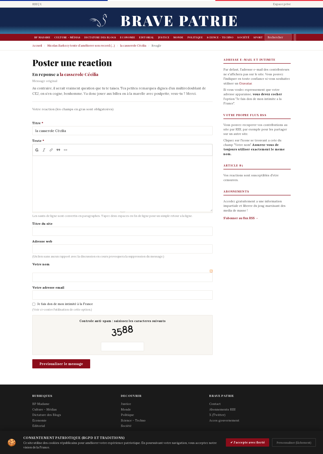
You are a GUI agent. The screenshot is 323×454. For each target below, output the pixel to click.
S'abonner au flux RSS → (240, 218)
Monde (178, 37)
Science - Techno (220, 37)
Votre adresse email (48, 287)
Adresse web (42, 241)
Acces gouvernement (224, 420)
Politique (195, 37)
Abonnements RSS (222, 409)
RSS (35, 4)
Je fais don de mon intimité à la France (65, 304)
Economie (127, 37)
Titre (36, 123)
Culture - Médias (67, 37)
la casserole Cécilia (133, 46)
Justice (164, 37)
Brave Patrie (179, 20)
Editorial (146, 37)
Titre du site (42, 224)
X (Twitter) (217, 415)
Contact (215, 404)
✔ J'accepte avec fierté (247, 442)
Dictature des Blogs (100, 37)
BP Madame (42, 37)
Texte (36, 141)
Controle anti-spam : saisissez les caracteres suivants (122, 328)
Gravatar (245, 83)
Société (243, 37)
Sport (258, 37)
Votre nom (41, 264)
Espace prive (282, 4)
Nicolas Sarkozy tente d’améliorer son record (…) (81, 46)
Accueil (37, 46)
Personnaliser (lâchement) (294, 442)
